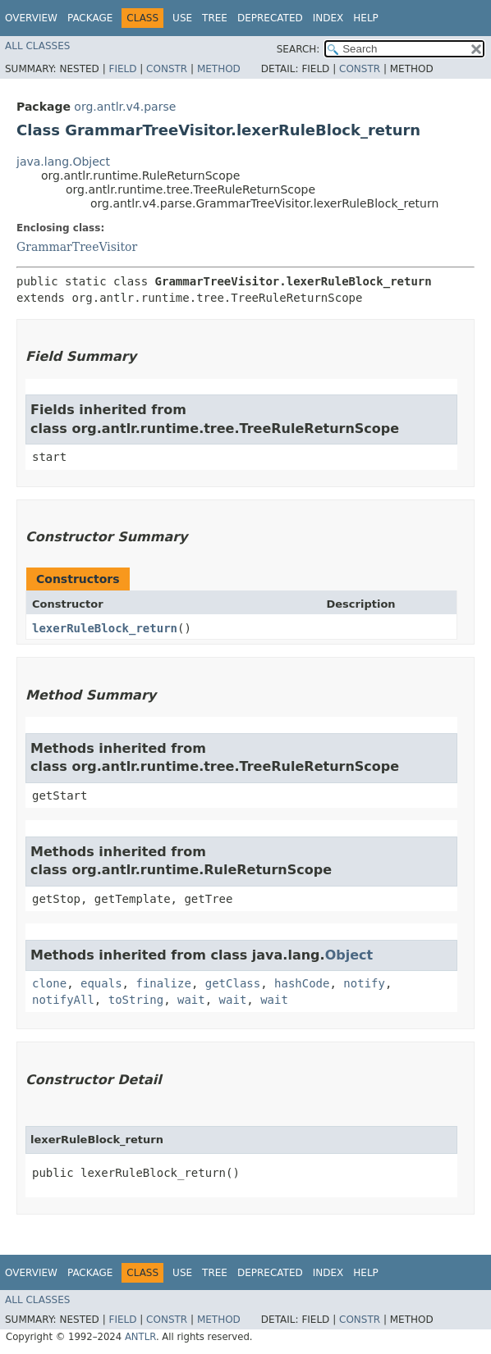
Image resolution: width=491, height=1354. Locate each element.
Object (349, 955)
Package (89, 18)
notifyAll (63, 999)
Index (328, 18)
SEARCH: (298, 49)
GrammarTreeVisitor (76, 246)
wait (191, 999)
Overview (31, 18)
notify (364, 983)
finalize (162, 983)
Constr (166, 69)
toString (135, 999)
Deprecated (270, 18)
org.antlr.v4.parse (125, 106)
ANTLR (140, 1337)
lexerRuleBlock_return (104, 628)
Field (122, 69)
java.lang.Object (63, 161)
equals (101, 983)
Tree (214, 18)
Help (366, 18)
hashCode (301, 983)
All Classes (37, 46)
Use (182, 18)
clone (49, 983)
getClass (232, 983)
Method (219, 69)
